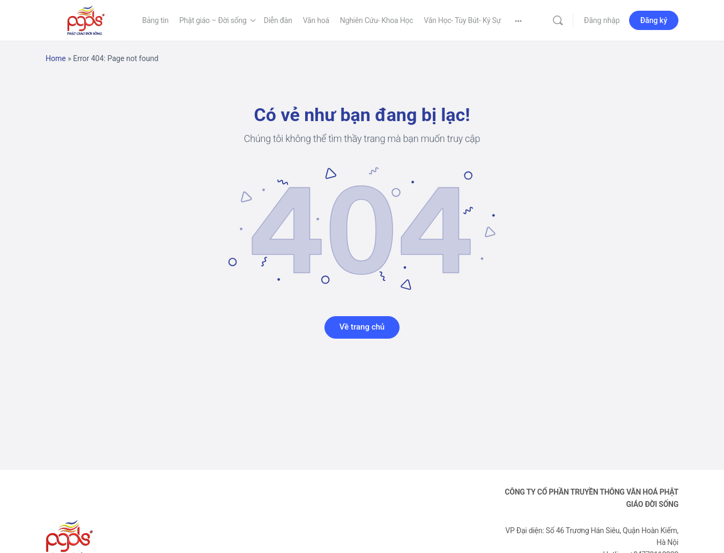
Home (56, 58)
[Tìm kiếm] (557, 20)
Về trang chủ (362, 327)
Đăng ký (653, 20)
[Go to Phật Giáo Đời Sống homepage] (86, 19)
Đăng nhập (602, 20)
